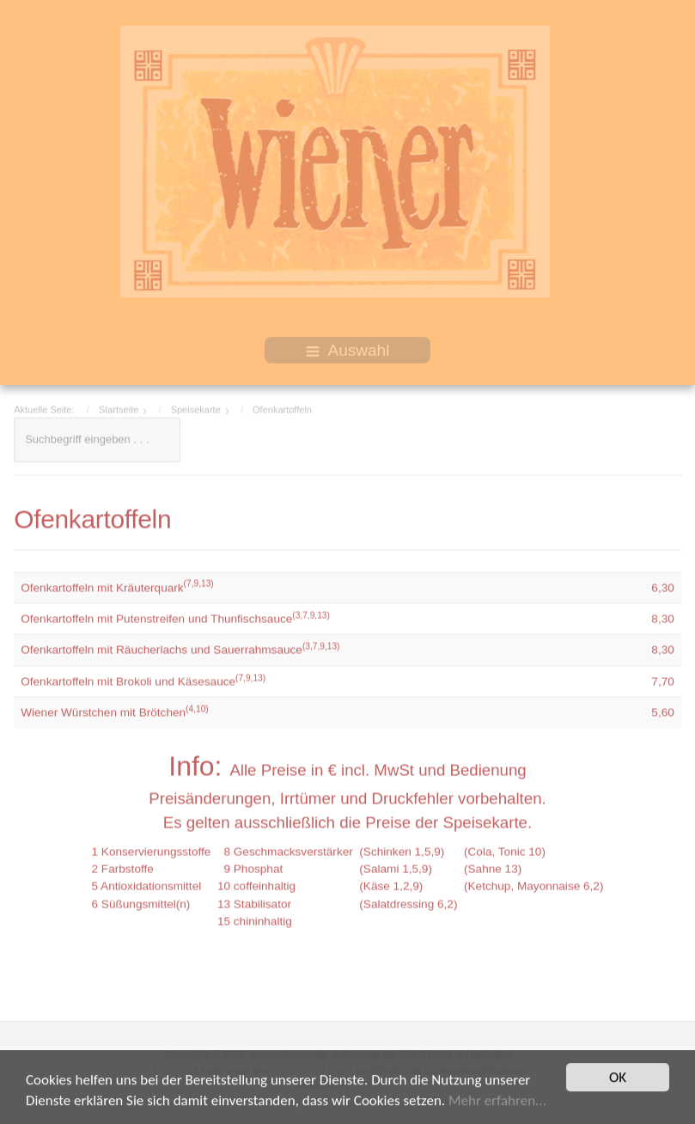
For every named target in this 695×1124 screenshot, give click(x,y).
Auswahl (348, 350)
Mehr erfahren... (497, 1106)
